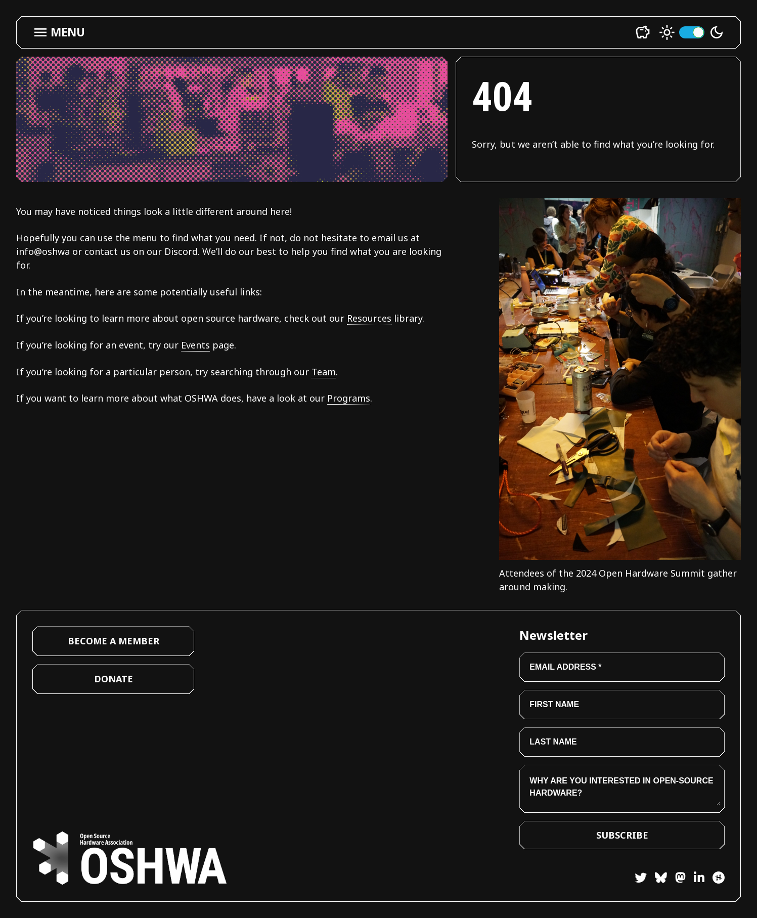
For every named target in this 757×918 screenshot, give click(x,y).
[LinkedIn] (695, 879)
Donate (113, 679)
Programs (348, 398)
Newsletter (553, 635)
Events (195, 345)
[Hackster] (719, 877)
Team (323, 372)
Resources (369, 318)
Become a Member (113, 641)
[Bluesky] (657, 879)
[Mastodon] (676, 879)
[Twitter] (641, 879)
